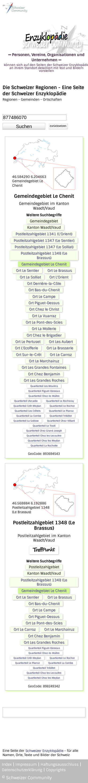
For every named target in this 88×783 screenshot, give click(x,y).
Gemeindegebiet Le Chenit (43, 264)
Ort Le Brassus (59, 270)
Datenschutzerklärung (22, 769)
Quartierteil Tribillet (61, 415)
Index (7, 764)
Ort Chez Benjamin (44, 374)
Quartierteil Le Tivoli (44, 425)
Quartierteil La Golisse (25, 420)
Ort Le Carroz (61, 354)
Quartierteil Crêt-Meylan (27, 405)
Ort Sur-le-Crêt (28, 354)
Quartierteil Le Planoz (61, 410)
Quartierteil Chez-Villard (61, 420)
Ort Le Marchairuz (44, 361)
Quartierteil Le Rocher (62, 405)
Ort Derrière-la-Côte (44, 283)
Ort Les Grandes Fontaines (44, 367)
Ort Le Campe (43, 296)
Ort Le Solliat (30, 277)
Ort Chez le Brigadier (44, 335)
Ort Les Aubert (61, 341)
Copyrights (56, 769)
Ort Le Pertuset (27, 341)
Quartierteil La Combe (28, 415)
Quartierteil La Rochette (44, 445)
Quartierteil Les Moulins (44, 385)
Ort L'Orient (58, 277)
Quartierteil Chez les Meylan (44, 440)
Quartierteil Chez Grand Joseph (44, 430)
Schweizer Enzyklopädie (44, 751)
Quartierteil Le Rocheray (60, 400)
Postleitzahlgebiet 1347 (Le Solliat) (44, 247)
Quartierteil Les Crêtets (27, 410)
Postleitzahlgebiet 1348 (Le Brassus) (44, 255)
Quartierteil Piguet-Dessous (44, 390)
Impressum (26, 764)
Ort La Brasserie (59, 348)
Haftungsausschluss (60, 764)
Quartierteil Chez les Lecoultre (44, 435)
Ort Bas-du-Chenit (44, 290)
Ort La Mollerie (44, 328)
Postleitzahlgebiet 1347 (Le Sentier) (44, 240)
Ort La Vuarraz (44, 316)
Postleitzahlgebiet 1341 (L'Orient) (43, 234)
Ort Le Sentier (27, 270)
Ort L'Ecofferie (26, 348)
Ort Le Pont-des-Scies (44, 322)
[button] (24, 126)
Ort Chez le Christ (44, 309)
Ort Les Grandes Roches (44, 380)
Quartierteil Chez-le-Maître (43, 395)
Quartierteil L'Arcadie (26, 400)
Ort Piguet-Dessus (43, 303)
